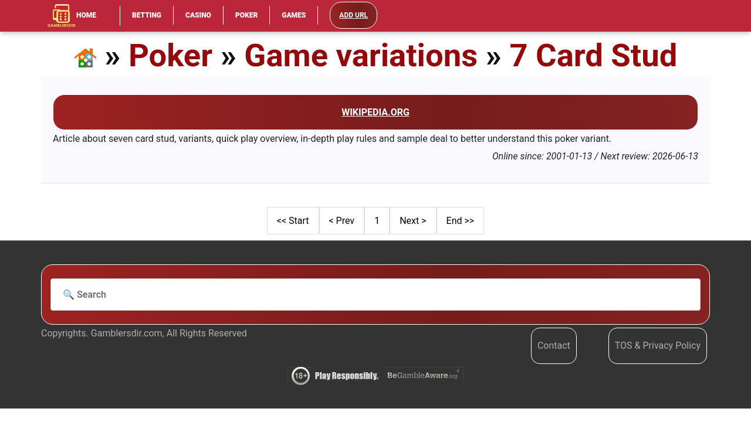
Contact (553, 345)
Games (294, 15)
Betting (146, 15)
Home (71, 16)
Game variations (361, 55)
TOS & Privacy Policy (658, 345)
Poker (246, 15)
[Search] (375, 294)
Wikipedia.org (375, 112)
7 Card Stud (593, 55)
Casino (198, 15)
